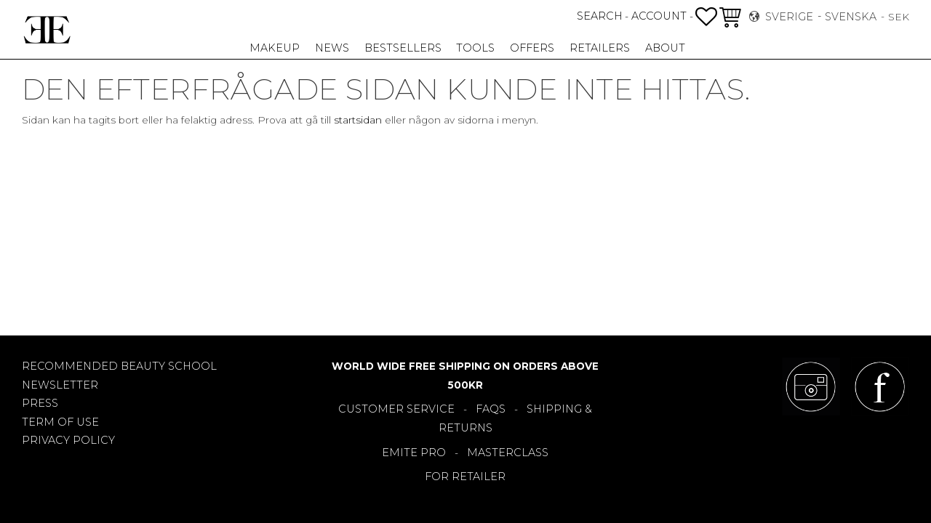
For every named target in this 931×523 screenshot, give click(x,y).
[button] (706, 17)
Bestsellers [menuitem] (402, 47)
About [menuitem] (665, 47)
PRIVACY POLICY (68, 440)
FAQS (491, 408)
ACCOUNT (659, 16)
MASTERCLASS (507, 452)
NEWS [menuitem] (332, 47)
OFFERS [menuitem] (532, 47)
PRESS (40, 403)
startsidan (358, 120)
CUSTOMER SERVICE (396, 408)
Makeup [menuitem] (274, 47)
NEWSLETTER (60, 385)
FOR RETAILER (465, 476)
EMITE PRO (414, 452)
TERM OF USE (60, 422)
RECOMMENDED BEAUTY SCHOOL (119, 366)
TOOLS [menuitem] (475, 47)
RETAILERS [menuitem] (600, 47)
